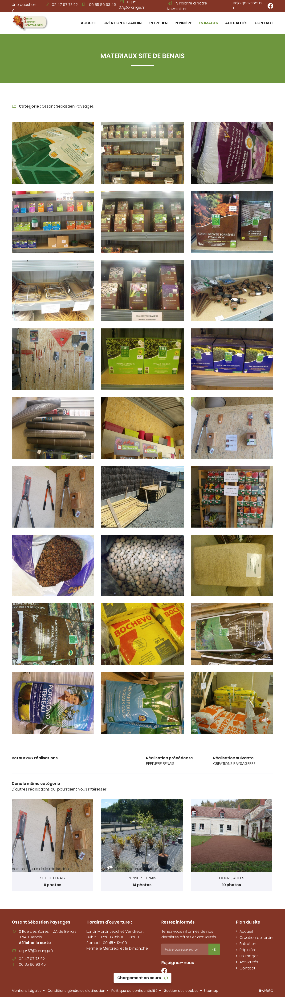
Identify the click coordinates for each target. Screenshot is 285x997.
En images (208, 23)
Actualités (236, 23)
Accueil (88, 23)
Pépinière (183, 23)
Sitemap (211, 990)
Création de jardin (122, 23)
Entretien (158, 23)
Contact (264, 23)
